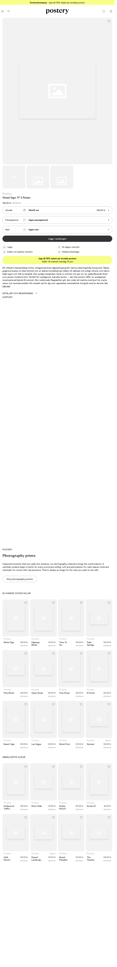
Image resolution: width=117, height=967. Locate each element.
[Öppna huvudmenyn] (2, 11)
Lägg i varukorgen (57, 238)
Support (7, 297)
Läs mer (6, 286)
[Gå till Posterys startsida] (57, 11)
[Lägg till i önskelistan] (109, 21)
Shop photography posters (20, 579)
